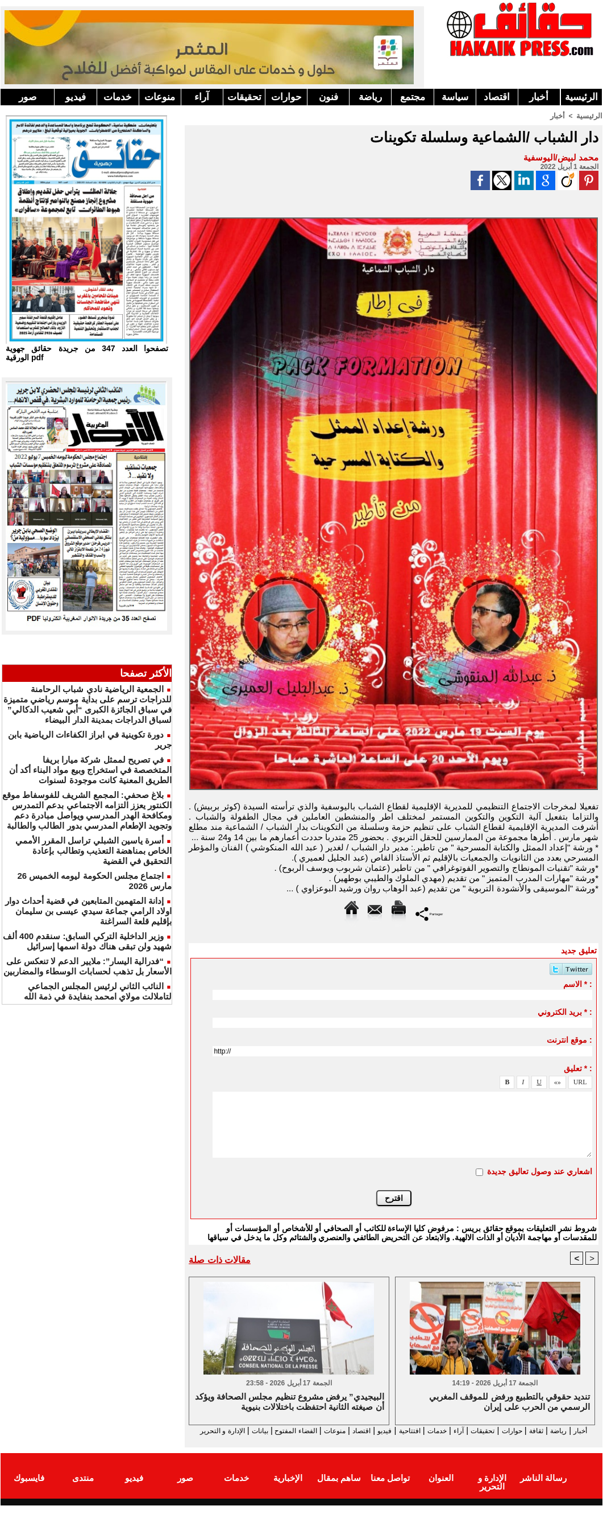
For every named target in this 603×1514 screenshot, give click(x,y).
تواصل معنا (390, 1487)
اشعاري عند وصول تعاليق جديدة (539, 1170)
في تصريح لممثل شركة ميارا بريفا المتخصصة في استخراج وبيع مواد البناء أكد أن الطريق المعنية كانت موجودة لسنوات (90, 770)
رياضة (370, 97)
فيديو (75, 97)
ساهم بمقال (339, 1487)
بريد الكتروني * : (565, 1011)
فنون (328, 97)
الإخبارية (287, 1487)
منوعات (159, 97)
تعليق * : (578, 1067)
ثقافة (535, 1430)
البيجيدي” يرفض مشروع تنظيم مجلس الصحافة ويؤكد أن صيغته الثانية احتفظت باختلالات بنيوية (289, 1402)
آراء (201, 97)
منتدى (83, 1487)
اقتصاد (497, 97)
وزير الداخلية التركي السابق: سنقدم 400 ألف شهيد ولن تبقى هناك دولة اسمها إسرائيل (87, 941)
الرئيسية (581, 97)
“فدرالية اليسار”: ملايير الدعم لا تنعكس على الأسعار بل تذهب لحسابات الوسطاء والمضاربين (87, 966)
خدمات (117, 97)
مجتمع (412, 97)
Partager (429, 913)
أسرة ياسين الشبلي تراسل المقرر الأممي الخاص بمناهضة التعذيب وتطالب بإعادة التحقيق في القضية (93, 851)
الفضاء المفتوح (245, 1430)
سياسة (455, 97)
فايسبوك (29, 1487)
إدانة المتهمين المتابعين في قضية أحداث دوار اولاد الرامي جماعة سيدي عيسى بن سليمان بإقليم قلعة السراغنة (88, 911)
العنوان (441, 1487)
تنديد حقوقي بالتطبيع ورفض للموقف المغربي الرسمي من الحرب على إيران (509, 1402)
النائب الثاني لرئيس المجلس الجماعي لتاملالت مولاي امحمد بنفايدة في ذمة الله (98, 991)
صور (27, 97)
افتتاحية (383, 1430)
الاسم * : (577, 983)
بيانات (201, 1430)
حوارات (286, 97)
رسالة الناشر (543, 1487)
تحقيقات (244, 97)
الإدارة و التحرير (391, 1441)
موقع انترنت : (569, 1039)
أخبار (538, 97)
